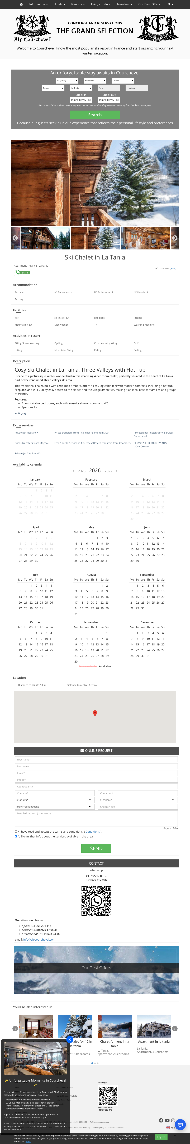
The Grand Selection (64, 1088)
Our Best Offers (149, 4)
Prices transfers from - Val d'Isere (73, 432)
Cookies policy (98, 1128)
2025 (79, 471)
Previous (15, 238)
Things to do (101, 4)
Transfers (124, 4)
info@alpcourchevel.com (39, 939)
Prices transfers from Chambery (112, 443)
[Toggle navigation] (170, 4)
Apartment (20, 265)
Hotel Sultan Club (63, 1100)
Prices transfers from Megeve (32, 443)
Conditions (93, 831)
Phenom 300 (101, 432)
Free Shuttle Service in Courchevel (74, 443)
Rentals (78, 4)
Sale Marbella (61, 1092)
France (33, 265)
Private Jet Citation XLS (28, 453)
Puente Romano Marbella (66, 1096)
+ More (20, 413)
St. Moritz (60, 1104)
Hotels (59, 4)
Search (95, 114)
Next (175, 238)
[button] (95, 713)
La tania (43, 265)
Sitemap (87, 1128)
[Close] (69, 1039)
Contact (119, 1128)
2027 (111, 471)
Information (38, 4)
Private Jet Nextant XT (27, 432)
